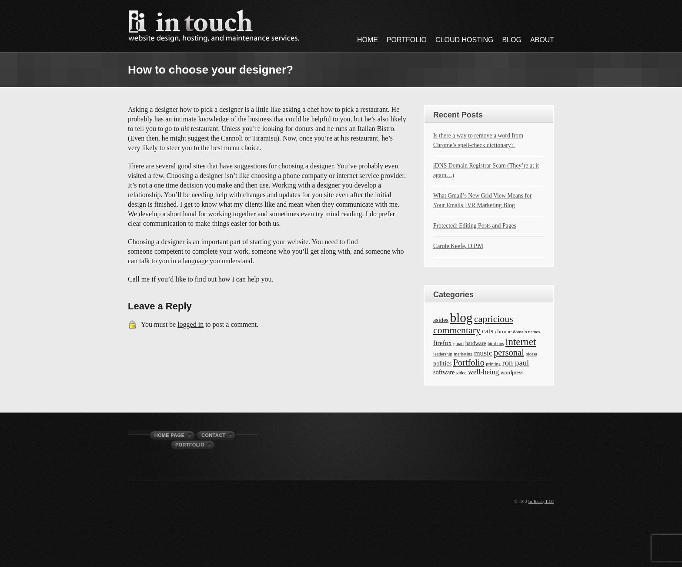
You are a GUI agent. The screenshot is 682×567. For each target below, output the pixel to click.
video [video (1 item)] (461, 372)
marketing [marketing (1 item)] (463, 354)
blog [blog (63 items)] (461, 318)
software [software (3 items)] (444, 372)
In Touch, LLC (541, 501)
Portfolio (407, 40)
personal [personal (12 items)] (509, 352)
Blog (511, 40)
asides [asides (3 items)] (440, 319)
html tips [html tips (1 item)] (496, 343)
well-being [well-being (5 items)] (483, 372)
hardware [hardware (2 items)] (475, 343)
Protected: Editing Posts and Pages (474, 225)
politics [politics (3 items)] (442, 363)
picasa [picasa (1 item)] (531, 354)
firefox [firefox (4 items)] (442, 342)
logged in (190, 324)
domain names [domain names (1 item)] (526, 331)
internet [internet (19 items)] (520, 341)
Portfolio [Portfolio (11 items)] (469, 362)
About (542, 40)
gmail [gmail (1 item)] (458, 343)
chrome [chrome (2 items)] (503, 332)
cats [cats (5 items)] (487, 331)
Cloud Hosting (464, 40)
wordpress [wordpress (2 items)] (511, 372)
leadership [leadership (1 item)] (442, 354)
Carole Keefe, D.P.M (458, 246)
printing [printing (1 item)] (493, 364)
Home (367, 40)
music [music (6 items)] (483, 353)
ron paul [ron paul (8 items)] (515, 362)
